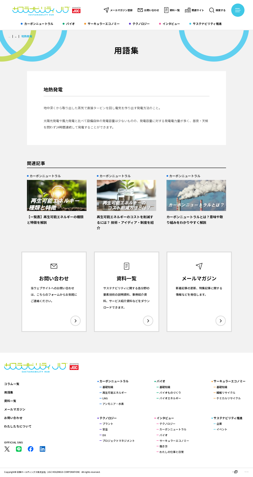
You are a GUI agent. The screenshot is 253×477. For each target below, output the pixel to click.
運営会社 (212, 472)
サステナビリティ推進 (205, 24)
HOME (12, 36)
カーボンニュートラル (37, 24)
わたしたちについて (18, 427)
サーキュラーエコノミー (102, 24)
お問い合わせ (148, 10)
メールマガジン (15, 410)
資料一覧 (172, 10)
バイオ (69, 24)
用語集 (25, 36)
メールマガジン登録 (118, 10)
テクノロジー (139, 24)
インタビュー (169, 24)
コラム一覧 (11, 384)
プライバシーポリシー (237, 472)
